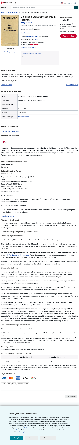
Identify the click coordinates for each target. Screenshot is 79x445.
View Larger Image (10, 51)
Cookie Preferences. (20, 428)
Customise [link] (47, 438)
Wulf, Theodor (12, 12)
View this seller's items (28, 47)
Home (3, 12)
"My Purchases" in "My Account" (12, 255)
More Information (7, 216)
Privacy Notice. (14, 432)
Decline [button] (31, 438)
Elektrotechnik (23, 116)
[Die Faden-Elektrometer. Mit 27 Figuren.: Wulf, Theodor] (10, 30)
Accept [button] (16, 438)
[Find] (76, 7)
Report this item (72, 84)
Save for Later (25, 32)
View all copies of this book (31, 53)
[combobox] (42, 7)
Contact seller (6, 84)
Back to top (39, 404)
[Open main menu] (5, 7)
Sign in (70, 3)
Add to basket (68, 36)
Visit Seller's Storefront (9, 131)
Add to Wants (71, 394)
